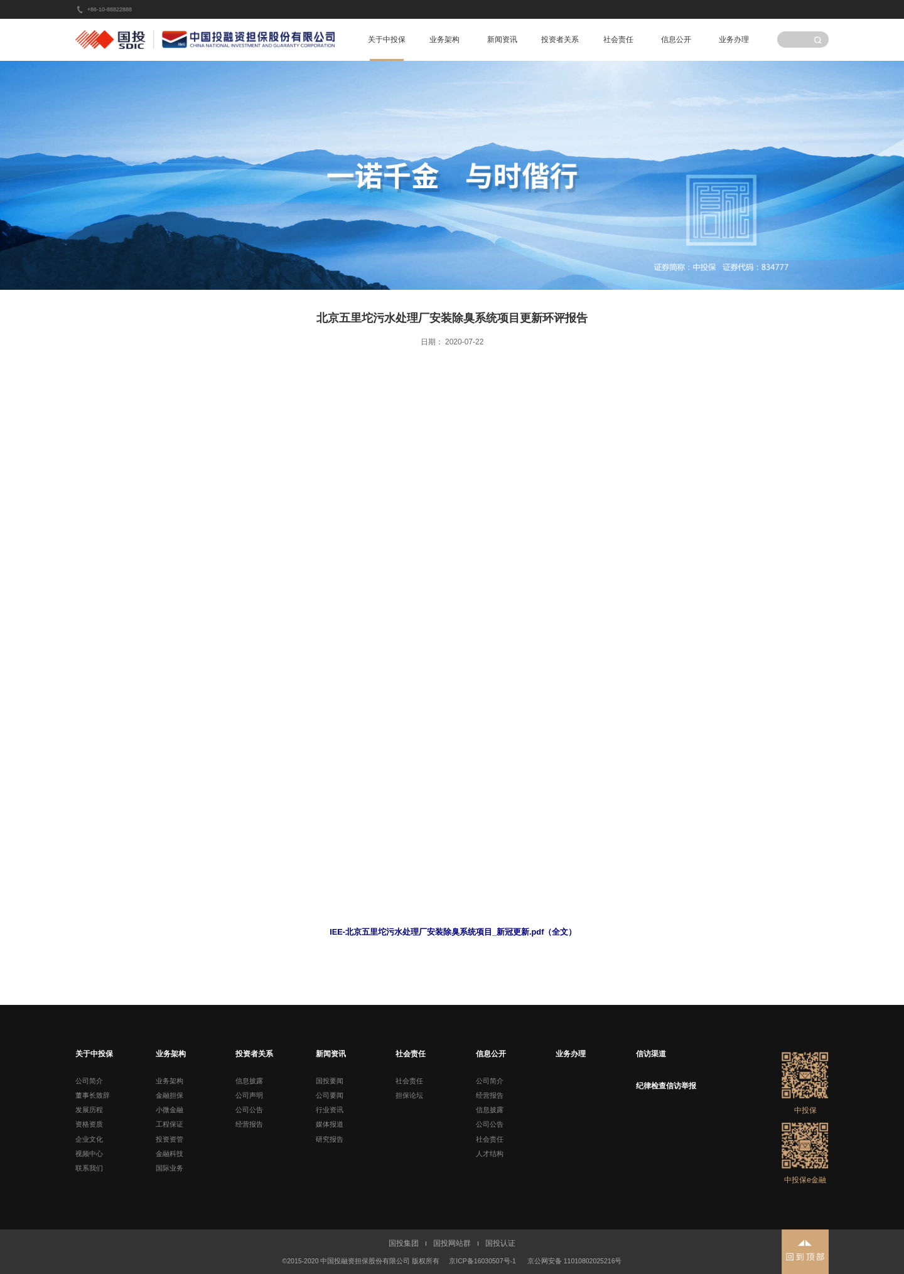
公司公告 (249, 1109)
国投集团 (404, 1243)
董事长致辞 (92, 1095)
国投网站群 (452, 1243)
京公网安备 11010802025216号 (574, 1261)
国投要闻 (329, 1081)
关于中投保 (387, 39)
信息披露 (249, 1081)
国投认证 (500, 1243)
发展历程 (89, 1109)
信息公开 (676, 39)
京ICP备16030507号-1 (482, 1261)
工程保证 (169, 1124)
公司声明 (249, 1095)
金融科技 (169, 1153)
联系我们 (89, 1168)
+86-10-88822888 (109, 9)
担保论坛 (409, 1095)
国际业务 (169, 1168)
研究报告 (329, 1139)
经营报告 (249, 1124)
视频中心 (89, 1153)
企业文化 (89, 1139)
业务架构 (444, 39)
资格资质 (89, 1124)
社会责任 (618, 39)
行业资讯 (329, 1109)
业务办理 (734, 39)
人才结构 (489, 1153)
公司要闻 (329, 1095)
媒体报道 (329, 1124)
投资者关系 (560, 39)
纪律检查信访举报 (666, 1085)
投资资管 (169, 1139)
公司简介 (89, 1081)
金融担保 (169, 1095)
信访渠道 (651, 1053)
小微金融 (169, 1109)
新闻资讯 (502, 39)
